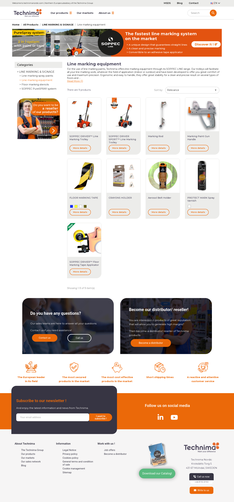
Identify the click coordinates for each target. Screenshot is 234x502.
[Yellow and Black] (85, 206)
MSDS (167, 3)
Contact (194, 3)
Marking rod (155, 136)
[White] (80, 206)
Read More (73, 81)
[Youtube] (174, 417)
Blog (179, 3)
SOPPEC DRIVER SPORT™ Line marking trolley (122, 139)
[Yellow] (76, 206)
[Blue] (71, 206)
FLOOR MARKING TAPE (84, 197)
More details (80, 148)
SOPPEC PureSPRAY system (39, 88)
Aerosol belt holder (159, 197)
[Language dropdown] (215, 3)
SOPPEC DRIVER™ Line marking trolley (84, 138)
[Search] (202, 13)
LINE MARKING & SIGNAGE (36, 71)
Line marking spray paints (37, 75)
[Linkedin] (160, 417)
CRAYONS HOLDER (120, 197)
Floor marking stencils (35, 84)
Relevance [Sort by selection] (192, 90)
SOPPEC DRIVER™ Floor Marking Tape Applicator (84, 263)
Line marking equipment (37, 80)
